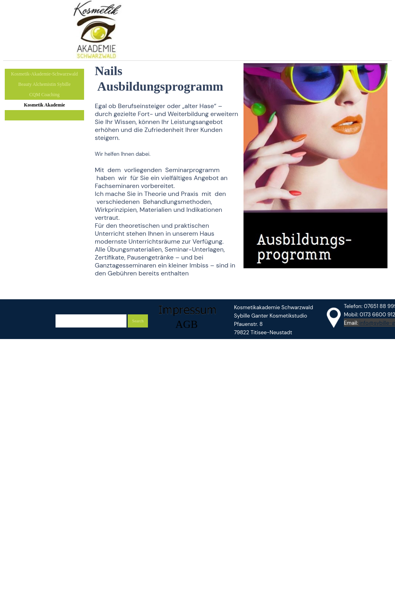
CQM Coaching (44, 94)
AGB (186, 324)
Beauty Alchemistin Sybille (44, 84)
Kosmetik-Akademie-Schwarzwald (44, 74)
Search (138, 321)
